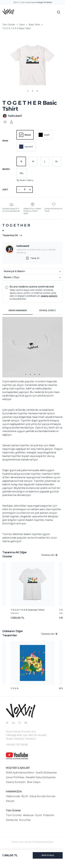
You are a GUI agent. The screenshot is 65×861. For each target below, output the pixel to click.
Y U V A (14, 688)
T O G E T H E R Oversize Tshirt (27, 610)
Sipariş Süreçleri (16, 782)
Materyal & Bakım (32, 271)
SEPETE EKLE (47, 855)
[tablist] (32, 311)
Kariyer (10, 801)
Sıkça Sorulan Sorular (43, 796)
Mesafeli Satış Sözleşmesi (41, 777)
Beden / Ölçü (32, 277)
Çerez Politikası (15, 777)
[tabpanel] (32, 430)
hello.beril (23, 246)
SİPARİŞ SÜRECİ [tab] (47, 310)
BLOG (24, 796)
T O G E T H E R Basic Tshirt (16, 28)
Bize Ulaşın (33, 782)
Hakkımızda (13, 796)
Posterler (48, 815)
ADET (5, 189)
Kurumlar (25, 820)
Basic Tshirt (34, 24)
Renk (5, 140)
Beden (6, 169)
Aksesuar (28, 815)
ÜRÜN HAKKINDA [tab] (18, 310)
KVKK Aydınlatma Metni (20, 772)
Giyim (22, 24)
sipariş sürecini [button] (49, 296)
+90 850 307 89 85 (17, 744)
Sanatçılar (12, 820)
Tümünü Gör (49, 555)
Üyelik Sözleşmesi (46, 772)
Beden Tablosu (25, 180)
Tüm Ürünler (8, 24)
